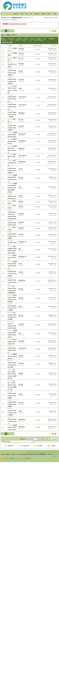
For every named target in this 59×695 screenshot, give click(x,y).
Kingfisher (52, 38)
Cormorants (11, 38)
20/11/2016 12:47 (52, 256)
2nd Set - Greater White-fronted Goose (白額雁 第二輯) (12, 374)
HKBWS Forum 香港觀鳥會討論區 (11, 17)
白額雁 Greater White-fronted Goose (12, 135)
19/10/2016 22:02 (52, 315)
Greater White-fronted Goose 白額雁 (12, 73)
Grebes (3, 38)
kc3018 (20, 71)
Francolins (4, 40)
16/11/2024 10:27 (52, 63)
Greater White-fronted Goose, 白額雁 (12, 170)
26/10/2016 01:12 (52, 280)
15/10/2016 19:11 (52, 340)
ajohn (54, 258)
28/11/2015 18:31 (52, 419)
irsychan (20, 355)
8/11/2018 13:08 (52, 168)
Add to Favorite (48, 17)
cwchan (20, 196)
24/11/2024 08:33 (52, 58)
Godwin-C (21, 363)
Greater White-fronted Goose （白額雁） (12, 114)
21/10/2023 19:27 (52, 96)
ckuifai (20, 394)
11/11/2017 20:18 (52, 206)
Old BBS (36, 14)
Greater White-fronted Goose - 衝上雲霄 (12, 365)
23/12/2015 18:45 (52, 355)
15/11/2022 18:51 (52, 112)
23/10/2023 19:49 (52, 88)
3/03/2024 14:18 (52, 71)
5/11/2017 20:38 (52, 222)
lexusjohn (21, 222)
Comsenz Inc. (28, 458)
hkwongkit (21, 341)
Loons (30, 40)
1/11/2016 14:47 (52, 272)
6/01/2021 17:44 (52, 126)
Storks (24, 40)
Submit (54, 439)
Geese (10, 48)
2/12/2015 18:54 (52, 393)
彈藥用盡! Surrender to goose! (12, 356)
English (43, 14)
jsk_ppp (20, 177)
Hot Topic (38, 445)
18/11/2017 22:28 (52, 201)
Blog (26, 14)
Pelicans (19, 38)
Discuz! (13, 458)
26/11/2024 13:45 (52, 48)
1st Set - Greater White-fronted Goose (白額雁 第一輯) (12, 385)
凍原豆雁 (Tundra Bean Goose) (12, 148)
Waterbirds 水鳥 (7, 42)
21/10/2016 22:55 (52, 297)
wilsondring (21, 280)
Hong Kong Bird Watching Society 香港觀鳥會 (32, 454)
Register (15, 14)
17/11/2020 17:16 (52, 133)
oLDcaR (20, 272)
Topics (56, 17)
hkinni (20, 88)
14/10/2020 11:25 (52, 155)
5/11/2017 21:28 (52, 213)
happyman (53, 142)
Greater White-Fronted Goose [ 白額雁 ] (12, 308)
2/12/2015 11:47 (52, 411)
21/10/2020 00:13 (52, 140)
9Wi (19, 249)
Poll (14, 35)
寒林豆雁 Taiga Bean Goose (12, 141)
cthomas (20, 234)
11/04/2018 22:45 (52, 177)
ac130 (20, 169)
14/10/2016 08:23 (52, 348)
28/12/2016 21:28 (52, 234)
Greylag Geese (12, 242)
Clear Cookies (5, 454)
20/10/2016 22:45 (52, 306)
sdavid (55, 243)
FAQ (55, 14)
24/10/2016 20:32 (52, 288)
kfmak (20, 263)
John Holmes (22, 97)
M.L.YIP (20, 58)
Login (21, 14)
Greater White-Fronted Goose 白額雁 (12, 236)
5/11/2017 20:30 (52, 227)
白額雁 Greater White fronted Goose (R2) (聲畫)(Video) (12, 188)
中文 (31, 14)
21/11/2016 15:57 (52, 241)
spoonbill (21, 213)
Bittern (26, 38)
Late (19, 187)
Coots (11, 40)
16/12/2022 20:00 (52, 104)
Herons (17, 40)
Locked (51, 445)
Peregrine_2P (22, 241)
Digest (8, 35)
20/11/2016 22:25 (52, 248)
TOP (54, 454)
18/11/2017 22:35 (52, 195)
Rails (44, 38)
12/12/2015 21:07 (52, 363)
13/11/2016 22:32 (52, 263)
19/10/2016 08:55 (52, 324)
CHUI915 (21, 49)
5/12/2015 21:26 (52, 384)
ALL (3, 35)
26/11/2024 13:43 (52, 53)
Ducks (39, 38)
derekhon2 (21, 427)
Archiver (49, 454)
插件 (48, 14)
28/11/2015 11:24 (52, 426)
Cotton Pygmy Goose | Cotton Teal (12, 342)
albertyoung (21, 161)
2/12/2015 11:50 (52, 402)
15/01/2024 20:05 (52, 79)
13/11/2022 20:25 (52, 119)
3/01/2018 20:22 (52, 186)
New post (9, 445)
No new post (23, 445)
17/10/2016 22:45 (52, 333)
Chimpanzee (22, 134)
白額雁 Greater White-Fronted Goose (12, 177)
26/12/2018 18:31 (52, 161)
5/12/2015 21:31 (52, 373)
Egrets (33, 38)
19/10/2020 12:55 (52, 148)
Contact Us (14, 454)
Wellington (21, 113)
